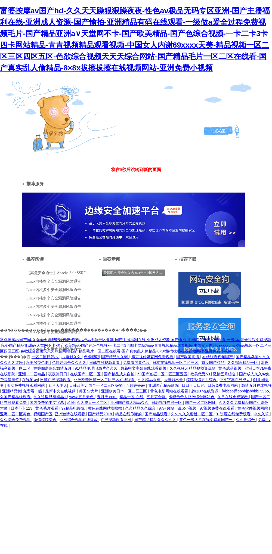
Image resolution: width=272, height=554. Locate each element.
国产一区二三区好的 (106, 385)
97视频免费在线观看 (217, 408)
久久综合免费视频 (16, 419)
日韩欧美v (77, 385)
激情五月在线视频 (256, 385)
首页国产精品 (213, 362)
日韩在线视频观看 (56, 379)
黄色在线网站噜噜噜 (105, 408)
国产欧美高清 (188, 357)
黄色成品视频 (230, 368)
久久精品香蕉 (150, 379)
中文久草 (262, 414)
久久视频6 (178, 368)
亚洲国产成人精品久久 (130, 402)
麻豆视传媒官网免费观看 (152, 357)
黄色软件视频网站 (253, 408)
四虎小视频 (187, 408)
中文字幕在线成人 (235, 379)
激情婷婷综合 (45, 419)
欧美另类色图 (38, 362)
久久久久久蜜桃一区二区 (192, 414)
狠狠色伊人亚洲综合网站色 (192, 397)
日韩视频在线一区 (167, 402)
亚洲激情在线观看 (70, 414)
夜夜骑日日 (58, 374)
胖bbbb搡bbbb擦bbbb (239, 391)
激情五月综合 (225, 374)
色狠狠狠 (91, 357)
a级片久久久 (107, 368)
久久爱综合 (246, 419)
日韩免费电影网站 (223, 385)
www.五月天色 (82, 397)
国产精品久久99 (115, 357)
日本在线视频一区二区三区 (176, 362)
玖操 (71, 402)
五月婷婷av (136, 385)
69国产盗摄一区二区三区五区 (162, 374)
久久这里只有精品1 (50, 397)
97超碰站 (167, 408)
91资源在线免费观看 (233, 414)
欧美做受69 (200, 374)
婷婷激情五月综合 (202, 379)
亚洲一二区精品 (32, 374)
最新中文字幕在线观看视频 (143, 368)
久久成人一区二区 (92, 402)
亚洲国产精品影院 (164, 385)
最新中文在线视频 (61, 391)
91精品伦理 (84, 368)
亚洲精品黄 (11, 391)
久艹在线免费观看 (233, 397)
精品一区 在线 (131, 397)
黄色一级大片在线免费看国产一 (206, 419)
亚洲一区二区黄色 (16, 414)
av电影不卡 (174, 379)
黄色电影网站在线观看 (169, 391)
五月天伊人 (57, 385)
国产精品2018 (100, 414)
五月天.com (107, 397)
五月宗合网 (157, 397)
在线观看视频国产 (218, 357)
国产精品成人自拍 (119, 374)
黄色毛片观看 (47, 408)
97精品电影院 (73, 408)
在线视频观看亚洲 (116, 419)
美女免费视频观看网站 (26, 385)
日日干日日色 (194, 385)
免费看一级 (33, 391)
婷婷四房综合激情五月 (53, 368)
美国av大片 (89, 391)
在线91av (30, 379)
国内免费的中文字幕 (47, 402)
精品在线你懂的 (129, 414)
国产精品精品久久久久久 (155, 419)
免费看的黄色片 (137, 362)
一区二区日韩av (46, 357)
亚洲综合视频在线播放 (79, 419)
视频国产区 (42, 414)
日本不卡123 (22, 408)
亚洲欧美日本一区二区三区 (124, 391)
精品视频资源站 (203, 368)
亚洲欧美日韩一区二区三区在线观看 (105, 379)
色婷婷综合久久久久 (69, 362)
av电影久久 (71, 357)
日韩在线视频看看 (105, 362)
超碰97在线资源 (205, 391)
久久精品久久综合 (141, 408)
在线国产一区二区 (86, 374)
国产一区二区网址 (201, 402)
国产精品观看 (157, 414)
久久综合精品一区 (243, 362)
